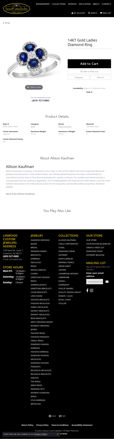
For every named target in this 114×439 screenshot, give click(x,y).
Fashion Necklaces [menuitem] (40, 303)
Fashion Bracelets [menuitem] (40, 299)
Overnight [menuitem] (63, 284)
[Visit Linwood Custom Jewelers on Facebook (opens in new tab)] (87, 290)
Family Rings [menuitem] (37, 340)
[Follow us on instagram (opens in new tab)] (91, 290)
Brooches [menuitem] (36, 404)
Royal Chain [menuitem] (64, 299)
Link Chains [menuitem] (36, 296)
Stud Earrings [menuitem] (38, 400)
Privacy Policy (42, 425)
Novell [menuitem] (62, 281)
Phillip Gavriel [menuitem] (65, 288)
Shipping (78, 77)
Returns (100, 77)
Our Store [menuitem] (91, 240)
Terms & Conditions (60, 425)
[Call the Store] (11, 256)
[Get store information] (12, 259)
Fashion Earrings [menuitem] (40, 351)
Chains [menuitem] (34, 273)
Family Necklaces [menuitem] (39, 307)
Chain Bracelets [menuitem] (39, 292)
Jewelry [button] (72, 4)
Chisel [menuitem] (61, 247)
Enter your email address (95, 275)
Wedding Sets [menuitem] (38, 389)
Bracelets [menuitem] (36, 255)
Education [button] (85, 4)
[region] (34, 60)
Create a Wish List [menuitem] (95, 247)
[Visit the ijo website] (62, 416)
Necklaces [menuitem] (36, 262)
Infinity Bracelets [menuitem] (40, 310)
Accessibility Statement (82, 425)
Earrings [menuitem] (35, 258)
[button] (78, 13)
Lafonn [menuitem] (62, 269)
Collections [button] (59, 4)
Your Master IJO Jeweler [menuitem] (98, 243)
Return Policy (27, 425)
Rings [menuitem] (33, 266)
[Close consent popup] (58, 434)
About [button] (96, 4)
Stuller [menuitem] (62, 303)
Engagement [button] (43, 4)
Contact (106, 4)
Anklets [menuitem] (35, 377)
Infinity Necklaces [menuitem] (40, 314)
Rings (7, 23)
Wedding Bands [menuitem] (39, 251)
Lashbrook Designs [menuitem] (68, 273)
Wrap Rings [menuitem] (36, 385)
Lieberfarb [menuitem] (63, 277)
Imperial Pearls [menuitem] (66, 262)
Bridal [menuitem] (34, 247)
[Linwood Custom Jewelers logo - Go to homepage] (18, 8)
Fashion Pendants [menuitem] (40, 337)
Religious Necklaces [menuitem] (41, 370)
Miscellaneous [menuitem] (38, 269)
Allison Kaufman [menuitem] (67, 240)
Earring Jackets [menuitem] (39, 284)
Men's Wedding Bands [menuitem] (42, 322)
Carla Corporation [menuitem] (68, 243)
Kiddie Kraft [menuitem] (64, 266)
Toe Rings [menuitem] (36, 381)
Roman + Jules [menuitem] (65, 296)
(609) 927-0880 (40, 100)
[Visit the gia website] (52, 416)
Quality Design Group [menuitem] (69, 292)
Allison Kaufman (64, 126)
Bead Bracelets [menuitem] (38, 318)
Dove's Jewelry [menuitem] (65, 258)
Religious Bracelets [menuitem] (41, 374)
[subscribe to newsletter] (107, 281)
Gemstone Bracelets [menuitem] (41, 288)
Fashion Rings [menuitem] (38, 333)
